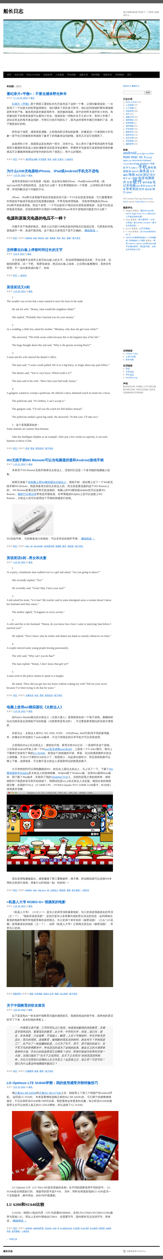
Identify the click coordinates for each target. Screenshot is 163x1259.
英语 (32, 448)
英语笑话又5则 (18, 287)
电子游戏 (76, 890)
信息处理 (47, 74)
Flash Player (140, 202)
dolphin (28, 890)
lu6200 (102, 1228)
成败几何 (83, 74)
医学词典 (130, 359)
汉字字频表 (145, 228)
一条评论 (23, 275)
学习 (128, 167)
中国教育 (29, 1071)
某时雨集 (95, 74)
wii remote (38, 546)
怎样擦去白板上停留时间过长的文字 (35, 250)
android (28, 238)
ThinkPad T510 (59, 777)
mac (27, 546)
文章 (130, 371)
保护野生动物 (31, 159)
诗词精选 (119, 74)
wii (31, 546)
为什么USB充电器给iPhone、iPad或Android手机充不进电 (53, 171)
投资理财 (130, 123)
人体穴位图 (131, 356)
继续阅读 (91, 230)
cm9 (55, 1228)
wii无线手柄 (49, 546)
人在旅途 (59, 74)
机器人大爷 (49, 994)
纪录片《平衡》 (21, 103)
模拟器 (62, 890)
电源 (69, 238)
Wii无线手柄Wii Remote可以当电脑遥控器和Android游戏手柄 (55, 460)
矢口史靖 (64, 994)
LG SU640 (39, 753)
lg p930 (76, 1228)
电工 (64, 238)
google (139, 153)
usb (46, 238)
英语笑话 (40, 448)
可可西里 (42, 159)
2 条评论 (69, 159)
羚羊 (50, 159)
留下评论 (76, 238)
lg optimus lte (66, 1228)
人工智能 (130, 108)
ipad (35, 238)
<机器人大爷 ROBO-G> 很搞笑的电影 (36, 902)
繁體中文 (136, 86)
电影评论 (107, 74)
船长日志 (13, 11)
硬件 (64, 546)
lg (58, 1228)
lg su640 (93, 1228)
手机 (59, 238)
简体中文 (127, 86)
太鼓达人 (54, 890)
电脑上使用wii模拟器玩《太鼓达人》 (35, 707)
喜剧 (31, 994)
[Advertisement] (81, 62)
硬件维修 (147, 182)
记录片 (61, 159)
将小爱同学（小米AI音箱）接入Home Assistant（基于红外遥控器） (141, 222)
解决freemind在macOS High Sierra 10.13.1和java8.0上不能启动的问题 (141, 213)
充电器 (52, 238)
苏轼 (138, 186)
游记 (146, 174)
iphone (41, 238)
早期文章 (12, 1239)
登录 (128, 368)
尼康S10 (134, 168)
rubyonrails (137, 160)
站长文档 (19, 74)
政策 (36, 1071)
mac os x (42, 890)
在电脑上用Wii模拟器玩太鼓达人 (47, 482)
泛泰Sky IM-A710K (50, 1093)
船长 (33, 98)
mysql (149, 157)
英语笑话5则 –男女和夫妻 (26, 558)
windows (144, 163)
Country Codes (132, 354)
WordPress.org (131, 377)
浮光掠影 (71, 74)
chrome (48, 1228)
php (130, 160)
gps (143, 153)
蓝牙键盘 (16, 1231)
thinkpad (147, 160)
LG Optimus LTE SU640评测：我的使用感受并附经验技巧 (52, 1083)
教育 (42, 1071)
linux (151, 153)
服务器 (144, 171)
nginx (125, 160)
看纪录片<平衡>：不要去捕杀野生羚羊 (37, 94)
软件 (141, 189)
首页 (9, 74)
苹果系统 (132, 189)
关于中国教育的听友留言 (26, 1005)
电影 (57, 994)
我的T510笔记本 (27, 494)
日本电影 (38, 994)
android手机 (38, 1228)
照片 (152, 174)
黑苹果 (129, 193)
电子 (125, 178)
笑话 (27, 448)
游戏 (69, 890)
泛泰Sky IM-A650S (25, 1093)
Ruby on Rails (33, 74)
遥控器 (71, 546)
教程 (150, 167)
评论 (130, 374)
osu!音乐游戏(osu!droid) (58, 749)
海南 (131, 174)
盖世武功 (130, 135)
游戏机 (58, 546)
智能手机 (135, 171)
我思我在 (130, 120)
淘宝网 (138, 175)
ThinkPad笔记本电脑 (131, 164)
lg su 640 (85, 1228)
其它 (129, 74)
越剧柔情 (130, 144)
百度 (129, 182)
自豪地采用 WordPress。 (136, 1251)
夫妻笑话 (29, 695)
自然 (55, 159)
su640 (108, 1228)
